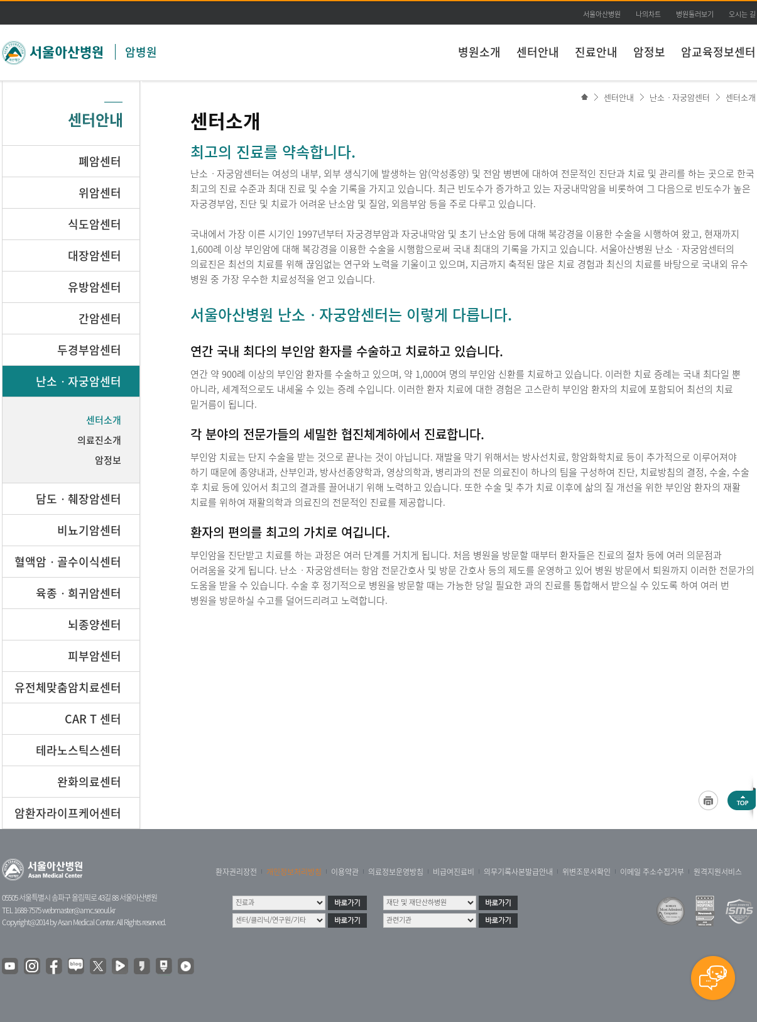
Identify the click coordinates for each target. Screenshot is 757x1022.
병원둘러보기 (695, 14)
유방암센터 (94, 286)
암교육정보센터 (718, 51)
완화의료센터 (89, 781)
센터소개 (741, 97)
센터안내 (537, 51)
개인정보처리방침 (294, 871)
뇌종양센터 (94, 624)
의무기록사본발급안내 (518, 871)
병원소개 (479, 51)
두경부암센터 (89, 349)
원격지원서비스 (718, 871)
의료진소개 (99, 440)
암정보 (649, 51)
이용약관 (345, 871)
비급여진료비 (453, 871)
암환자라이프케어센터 (67, 813)
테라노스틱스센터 (78, 750)
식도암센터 (94, 224)
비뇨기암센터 (89, 530)
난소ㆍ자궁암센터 (680, 97)
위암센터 (100, 192)
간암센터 (100, 318)
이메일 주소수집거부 (652, 871)
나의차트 (648, 14)
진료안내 (596, 51)
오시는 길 (742, 14)
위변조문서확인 (586, 871)
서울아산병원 (602, 14)
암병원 (141, 51)
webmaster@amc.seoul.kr (78, 910)
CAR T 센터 (93, 718)
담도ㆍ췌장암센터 (78, 498)
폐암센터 (100, 161)
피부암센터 (94, 655)
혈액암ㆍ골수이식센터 (67, 561)
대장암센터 (94, 255)
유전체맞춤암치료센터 (67, 687)
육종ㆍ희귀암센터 (78, 593)
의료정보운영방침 (395, 871)
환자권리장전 (236, 871)
